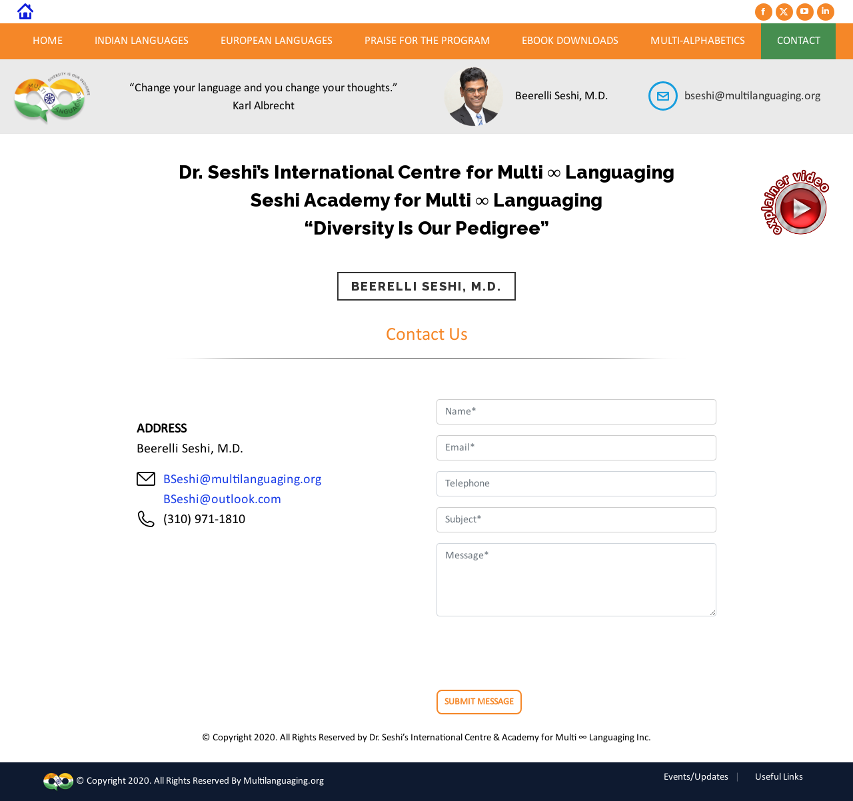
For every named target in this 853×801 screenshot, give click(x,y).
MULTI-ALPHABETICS (697, 41)
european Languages (277, 41)
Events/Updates (696, 777)
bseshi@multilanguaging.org (752, 96)
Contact (798, 41)
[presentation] (537, 653)
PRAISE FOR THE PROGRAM (427, 41)
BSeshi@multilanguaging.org (242, 479)
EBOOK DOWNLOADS (570, 41)
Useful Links (779, 777)
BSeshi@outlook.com (219, 499)
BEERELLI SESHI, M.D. (426, 286)
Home (48, 41)
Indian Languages (142, 41)
